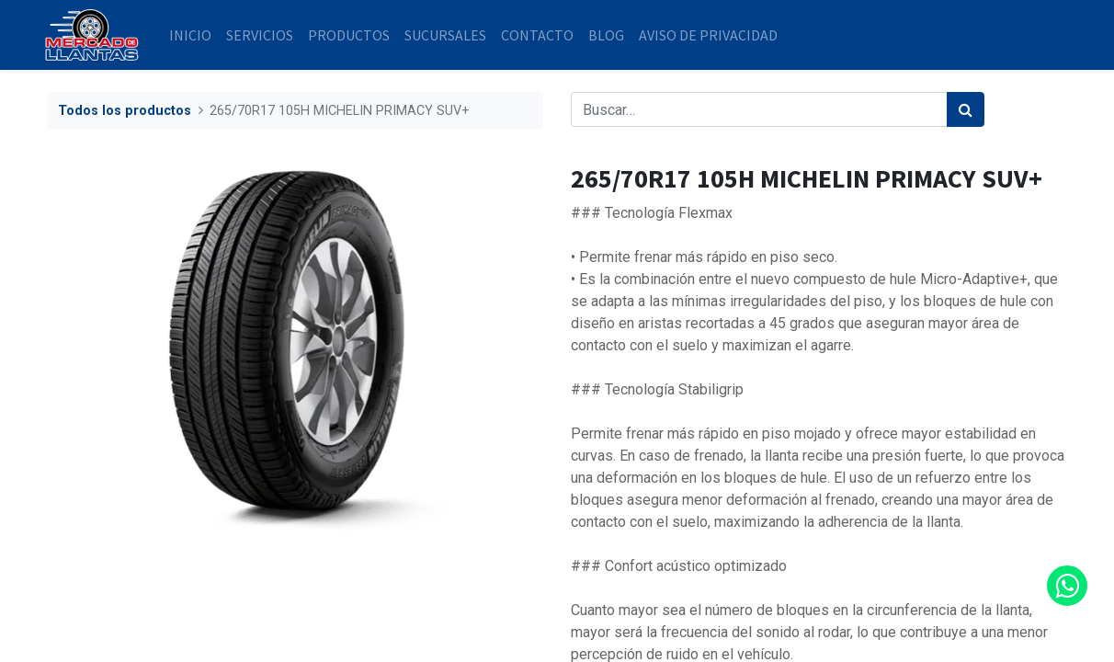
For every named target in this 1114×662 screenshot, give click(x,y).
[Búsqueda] (965, 109)
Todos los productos (124, 111)
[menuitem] (193, 35)
